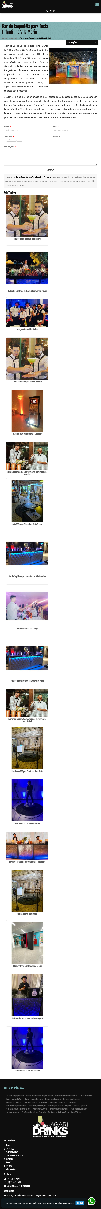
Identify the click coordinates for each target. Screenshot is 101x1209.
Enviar (50, 170)
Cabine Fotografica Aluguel (37, 1106)
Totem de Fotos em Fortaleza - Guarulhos (27, 434)
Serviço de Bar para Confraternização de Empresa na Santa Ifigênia (27, 720)
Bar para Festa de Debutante (34, 1099)
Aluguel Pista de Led (86, 1096)
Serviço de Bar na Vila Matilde (27, 329)
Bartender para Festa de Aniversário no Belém (27, 681)
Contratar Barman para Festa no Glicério (27, 381)
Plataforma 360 (25, 1109)
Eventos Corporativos (14, 1155)
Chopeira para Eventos (55, 1106)
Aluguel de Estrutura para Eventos (66, 1096)
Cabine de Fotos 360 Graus (67, 1102)
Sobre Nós (10, 1148)
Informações (11, 1169)
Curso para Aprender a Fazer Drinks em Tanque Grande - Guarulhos (27, 473)
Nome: (7, 127)
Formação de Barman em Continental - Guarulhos (27, 862)
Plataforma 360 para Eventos (59, 1109)
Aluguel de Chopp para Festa (15, 1096)
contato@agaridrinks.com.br (19, 1185)
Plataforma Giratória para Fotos (58, 1112)
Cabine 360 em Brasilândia (27, 914)
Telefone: (9, 136)
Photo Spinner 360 (12, 1109)
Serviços (9, 1159)
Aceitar (80, 1203)
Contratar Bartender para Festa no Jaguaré (27, 1018)
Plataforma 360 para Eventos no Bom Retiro (27, 771)
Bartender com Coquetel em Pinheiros (27, 239)
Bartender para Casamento (71, 1099)
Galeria (8, 1162)
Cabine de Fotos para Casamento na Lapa (27, 966)
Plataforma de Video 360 (79, 1109)
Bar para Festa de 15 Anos (14, 1099)
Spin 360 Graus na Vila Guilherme (27, 823)
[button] (97, 4)
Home (8, 1145)
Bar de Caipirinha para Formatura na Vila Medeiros (27, 576)
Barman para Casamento (53, 1099)
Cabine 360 (53, 1102)
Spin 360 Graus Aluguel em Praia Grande (27, 524)
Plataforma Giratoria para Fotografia (34, 1112)
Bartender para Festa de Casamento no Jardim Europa (27, 291)
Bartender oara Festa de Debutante (36, 1102)
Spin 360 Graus (76, 1112)
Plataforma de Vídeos (12, 1112)
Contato (9, 1165)
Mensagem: (10, 146)
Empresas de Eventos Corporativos (76, 1106)
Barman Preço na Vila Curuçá (27, 629)
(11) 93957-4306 (14, 1182)
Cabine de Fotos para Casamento (16, 1106)
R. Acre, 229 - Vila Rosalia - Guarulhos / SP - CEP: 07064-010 (31, 1195)
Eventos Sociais (12, 1152)
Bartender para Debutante (14, 1102)
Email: (56, 127)
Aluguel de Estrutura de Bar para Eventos (39, 1096)
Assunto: (57, 136)
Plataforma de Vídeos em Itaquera (27, 1070)
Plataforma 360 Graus (40, 1109)
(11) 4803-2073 (13, 1179)
